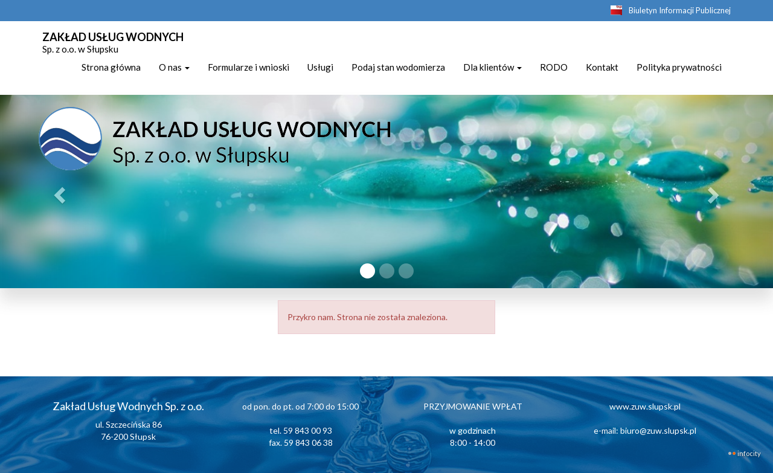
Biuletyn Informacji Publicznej (680, 10)
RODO (554, 67)
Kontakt (602, 67)
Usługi (320, 67)
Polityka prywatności (679, 67)
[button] (58, 191)
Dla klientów (492, 67)
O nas (174, 67)
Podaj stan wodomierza (398, 67)
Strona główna (111, 67)
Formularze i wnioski (248, 67)
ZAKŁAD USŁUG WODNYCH (113, 41)
